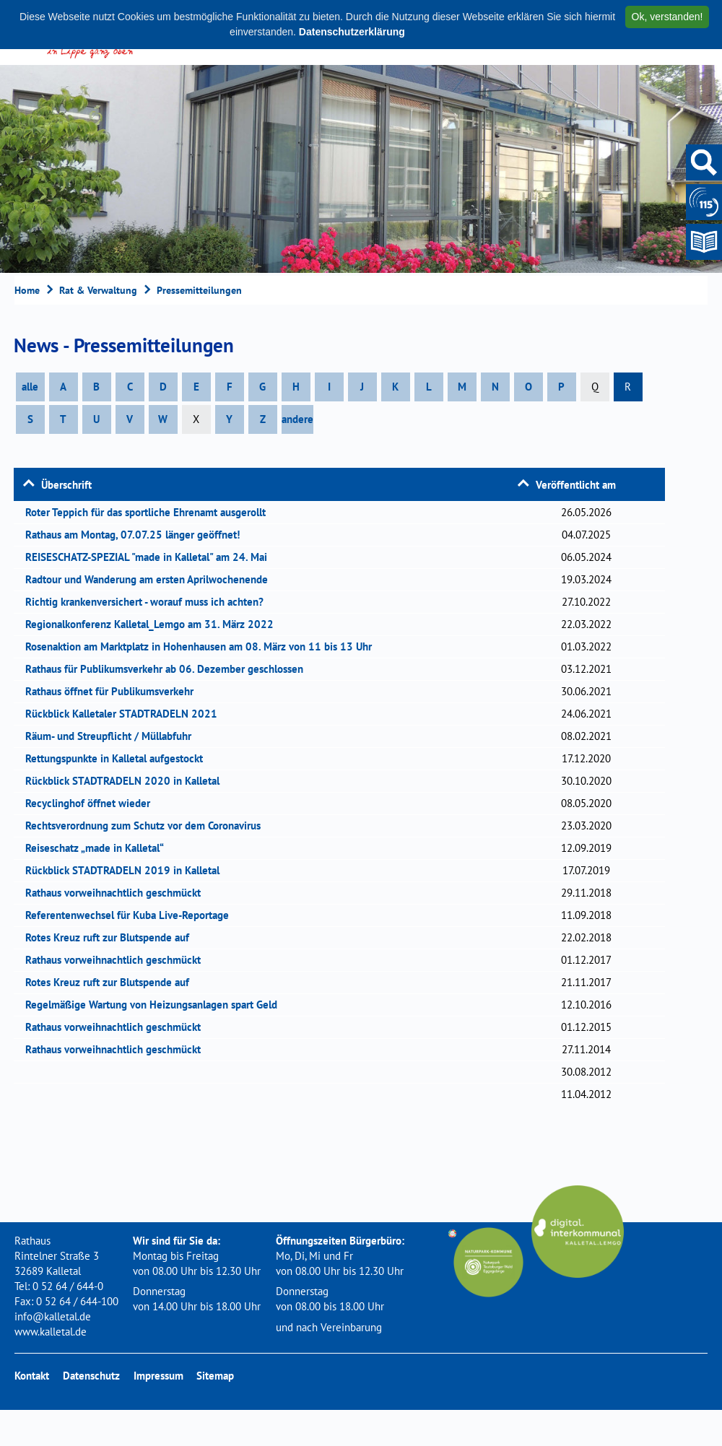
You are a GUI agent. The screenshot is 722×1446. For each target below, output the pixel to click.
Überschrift (66, 485)
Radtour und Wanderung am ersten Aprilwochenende (151, 579)
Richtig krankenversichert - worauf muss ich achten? (149, 602)
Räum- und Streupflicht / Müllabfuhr (113, 736)
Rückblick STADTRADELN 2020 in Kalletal (127, 781)
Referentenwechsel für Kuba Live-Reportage (132, 915)
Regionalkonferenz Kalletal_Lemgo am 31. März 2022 (154, 624)
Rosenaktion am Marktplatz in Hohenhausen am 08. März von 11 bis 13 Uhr (203, 646)
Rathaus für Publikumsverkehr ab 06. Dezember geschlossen (169, 669)
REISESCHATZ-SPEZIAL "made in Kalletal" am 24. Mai (151, 557)
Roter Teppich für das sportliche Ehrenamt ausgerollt (150, 512)
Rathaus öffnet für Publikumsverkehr (114, 691)
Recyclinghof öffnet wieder (92, 803)
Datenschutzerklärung (352, 32)
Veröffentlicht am (576, 485)
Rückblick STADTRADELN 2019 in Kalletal (127, 870)
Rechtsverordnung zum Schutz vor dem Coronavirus (148, 825)
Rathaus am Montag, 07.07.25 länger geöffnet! (137, 534)
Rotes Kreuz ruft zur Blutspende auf (112, 937)
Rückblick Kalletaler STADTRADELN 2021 (126, 713)
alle (30, 386)
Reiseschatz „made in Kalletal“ (99, 848)
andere (297, 419)
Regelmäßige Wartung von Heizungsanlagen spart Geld (156, 1004)
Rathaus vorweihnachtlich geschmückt (118, 893)
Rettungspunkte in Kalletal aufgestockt (119, 758)
